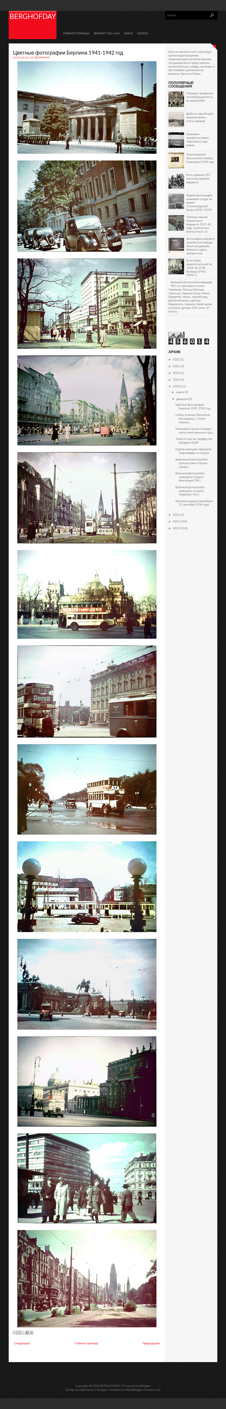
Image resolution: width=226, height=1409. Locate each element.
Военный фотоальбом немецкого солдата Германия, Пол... (189, 490)
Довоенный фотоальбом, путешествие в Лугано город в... (191, 463)
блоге (187, 62)
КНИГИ (128, 33)
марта (180, 392)
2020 (176, 373)
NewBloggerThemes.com (143, 1389)
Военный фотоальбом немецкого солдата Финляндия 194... (189, 476)
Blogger (145, 1386)
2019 (176, 379)
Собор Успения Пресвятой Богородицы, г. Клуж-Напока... (192, 418)
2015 (176, 521)
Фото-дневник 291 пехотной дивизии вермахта (198, 178)
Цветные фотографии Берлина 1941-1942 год (68, 52)
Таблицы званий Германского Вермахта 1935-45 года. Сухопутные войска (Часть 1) (198, 224)
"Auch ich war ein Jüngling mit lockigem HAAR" (193, 440)
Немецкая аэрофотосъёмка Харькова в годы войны (197, 139)
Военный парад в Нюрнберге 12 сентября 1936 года (194, 502)
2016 (176, 514)
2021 (176, 366)
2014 (176, 528)
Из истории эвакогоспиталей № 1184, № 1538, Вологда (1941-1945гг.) (199, 268)
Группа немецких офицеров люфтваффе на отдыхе (193, 451)
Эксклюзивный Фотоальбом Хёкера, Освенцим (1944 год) (200, 158)
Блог (171, 51)
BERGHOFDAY (33, 16)
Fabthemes (87, 1389)
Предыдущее (151, 1343)
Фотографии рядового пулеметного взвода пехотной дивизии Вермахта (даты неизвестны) (200, 246)
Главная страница (76, 33)
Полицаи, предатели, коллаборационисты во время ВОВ (199, 96)
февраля (182, 399)
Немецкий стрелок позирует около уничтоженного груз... (194, 430)
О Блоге (142, 33)
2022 (176, 359)
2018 (176, 386)
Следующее (22, 1343)
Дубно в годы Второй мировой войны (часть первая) (199, 117)
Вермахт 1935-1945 (107, 33)
